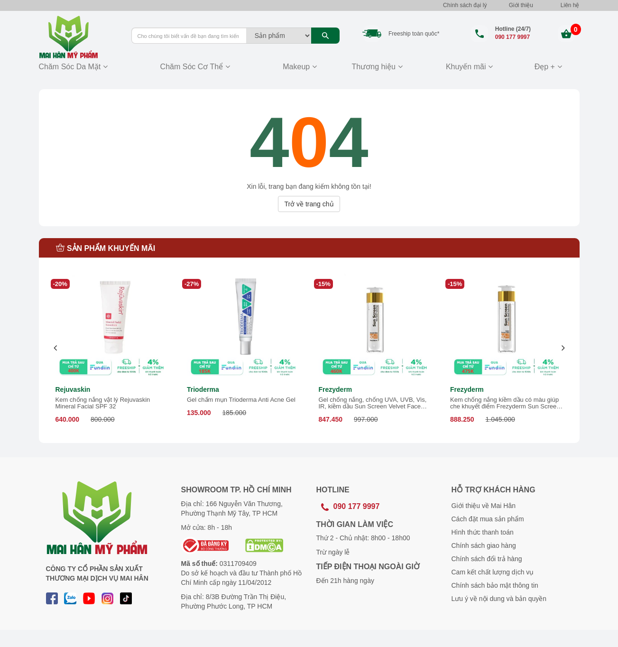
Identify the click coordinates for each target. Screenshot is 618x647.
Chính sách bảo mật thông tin (495, 585)
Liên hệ (570, 5)
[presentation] (55, 348)
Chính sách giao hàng (484, 545)
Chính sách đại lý (465, 5)
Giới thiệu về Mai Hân (484, 505)
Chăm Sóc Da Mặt (70, 67)
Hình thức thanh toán (483, 532)
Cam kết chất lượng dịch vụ (493, 572)
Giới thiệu (521, 5)
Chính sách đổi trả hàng (487, 559)
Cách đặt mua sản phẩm (488, 519)
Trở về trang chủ (308, 204)
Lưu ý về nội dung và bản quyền (499, 598)
